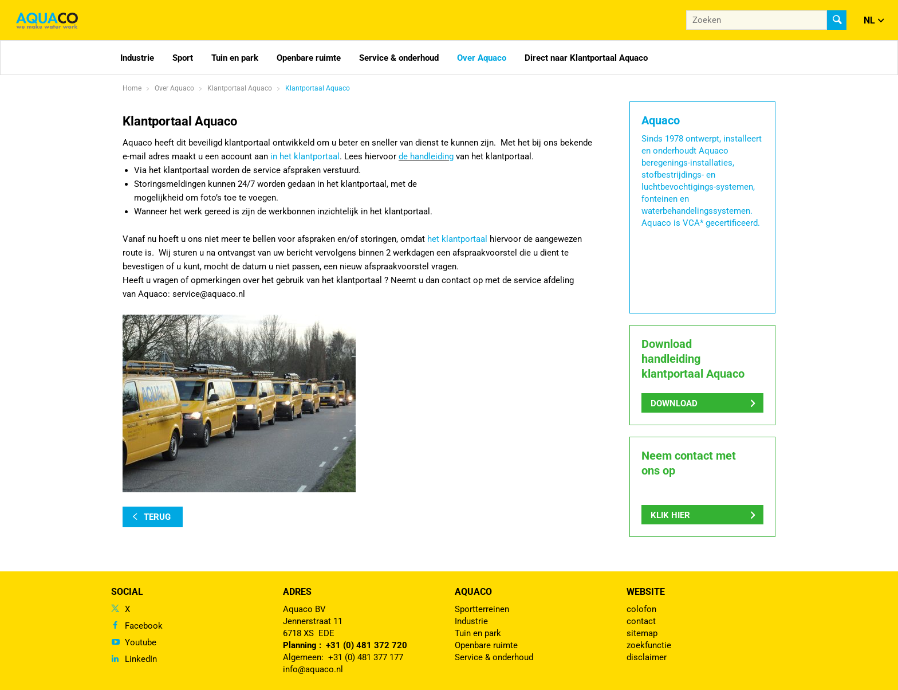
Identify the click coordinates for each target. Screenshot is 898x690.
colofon (641, 609)
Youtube (140, 642)
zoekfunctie (649, 645)
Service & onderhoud (399, 58)
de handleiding (426, 156)
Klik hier (670, 515)
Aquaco (473, 591)
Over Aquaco (481, 58)
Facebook (144, 626)
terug (157, 517)
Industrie (137, 58)
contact (641, 621)
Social (127, 591)
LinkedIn (141, 659)
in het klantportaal (305, 156)
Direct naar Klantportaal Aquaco (586, 58)
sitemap (642, 633)
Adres (297, 591)
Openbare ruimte (309, 58)
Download (674, 403)
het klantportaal (457, 239)
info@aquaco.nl (313, 669)
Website (646, 591)
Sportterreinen (482, 609)
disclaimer (647, 657)
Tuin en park (234, 58)
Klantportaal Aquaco (317, 88)
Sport (182, 58)
